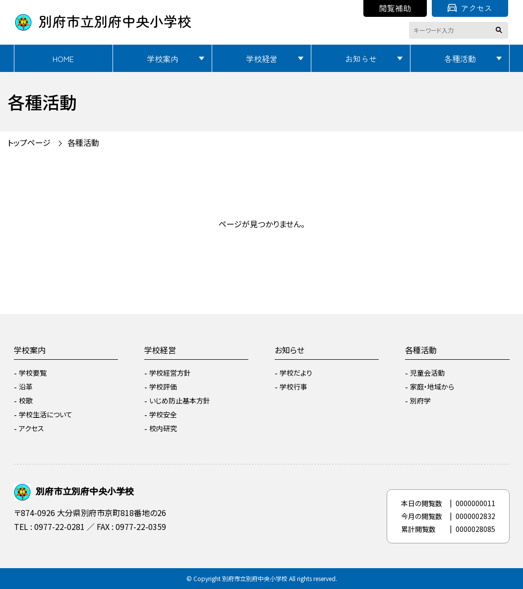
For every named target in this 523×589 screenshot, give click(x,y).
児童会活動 (427, 373)
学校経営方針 (170, 373)
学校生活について (45, 414)
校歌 (26, 400)
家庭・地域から (432, 387)
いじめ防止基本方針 (179, 400)
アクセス (470, 8)
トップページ (29, 142)
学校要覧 (33, 373)
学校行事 (293, 387)
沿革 (26, 387)
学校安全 (163, 414)
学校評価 (163, 387)
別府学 (420, 400)
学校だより (296, 373)
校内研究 (163, 428)
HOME (63, 59)
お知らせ (361, 59)
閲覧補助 (395, 8)
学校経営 (262, 59)
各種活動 (460, 59)
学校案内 (162, 59)
